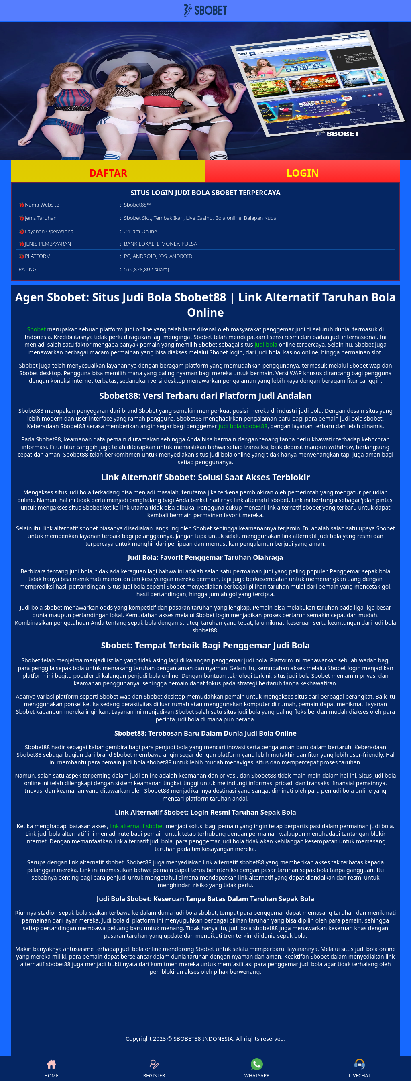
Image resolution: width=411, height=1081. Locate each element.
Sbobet (36, 329)
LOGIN (303, 172)
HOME (51, 1068)
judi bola (265, 344)
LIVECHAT (359, 1068)
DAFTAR (108, 172)
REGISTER (154, 1068)
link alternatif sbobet (137, 826)
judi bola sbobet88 (243, 426)
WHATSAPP (256, 1068)
